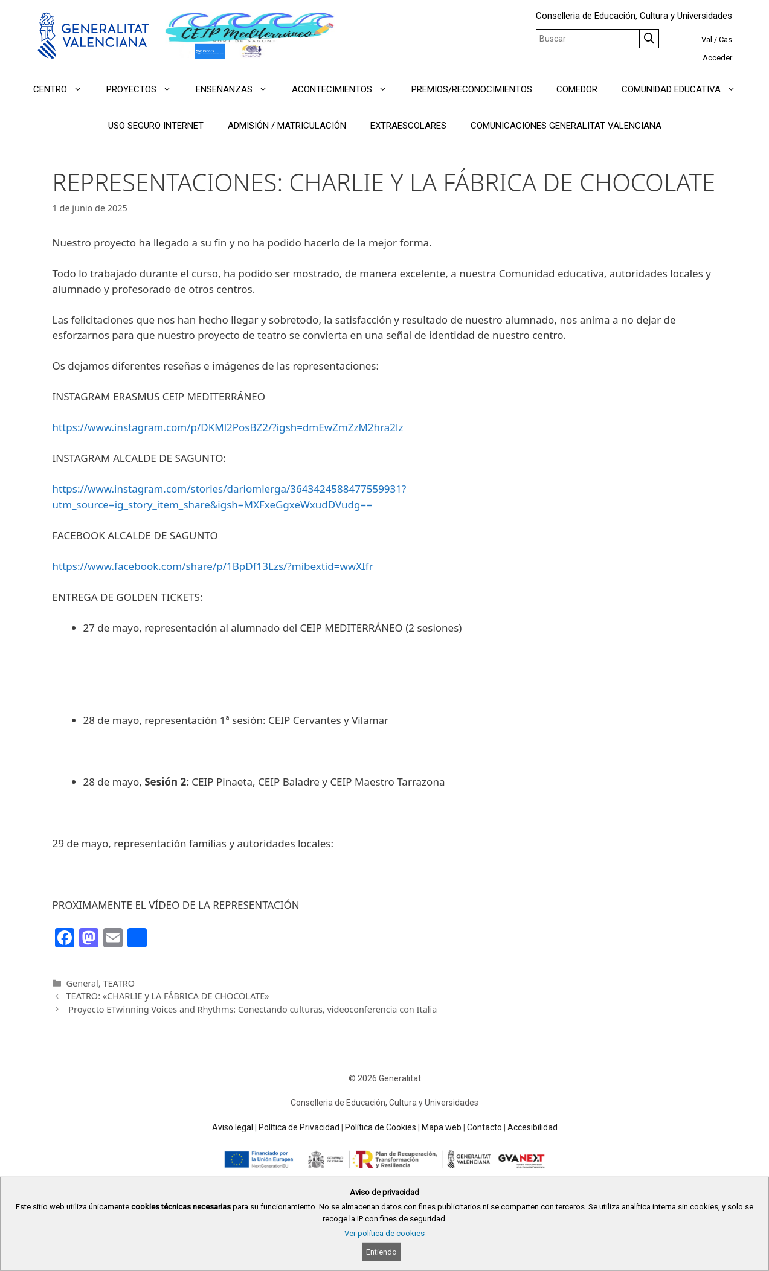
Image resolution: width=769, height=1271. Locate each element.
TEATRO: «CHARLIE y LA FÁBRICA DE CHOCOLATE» (167, 996)
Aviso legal (232, 1127)
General (82, 983)
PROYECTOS (145, 89)
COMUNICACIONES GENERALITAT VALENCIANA (566, 125)
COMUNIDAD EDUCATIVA (685, 89)
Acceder (717, 57)
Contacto (484, 1127)
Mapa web (442, 1127)
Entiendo (381, 1252)
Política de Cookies (380, 1127)
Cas (725, 39)
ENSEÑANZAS (238, 89)
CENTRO (63, 89)
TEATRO (119, 983)
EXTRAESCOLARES (408, 125)
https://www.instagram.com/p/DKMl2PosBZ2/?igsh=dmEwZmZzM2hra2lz (228, 427)
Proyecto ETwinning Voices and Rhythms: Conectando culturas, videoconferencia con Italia (251, 1009)
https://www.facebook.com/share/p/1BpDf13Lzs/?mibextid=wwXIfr (213, 566)
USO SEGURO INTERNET (156, 125)
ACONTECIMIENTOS (345, 89)
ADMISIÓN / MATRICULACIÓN (287, 125)
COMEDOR (576, 89)
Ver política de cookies (384, 1233)
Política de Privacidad (299, 1127)
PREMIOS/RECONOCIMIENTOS (471, 89)
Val (706, 39)
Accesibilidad (532, 1127)
